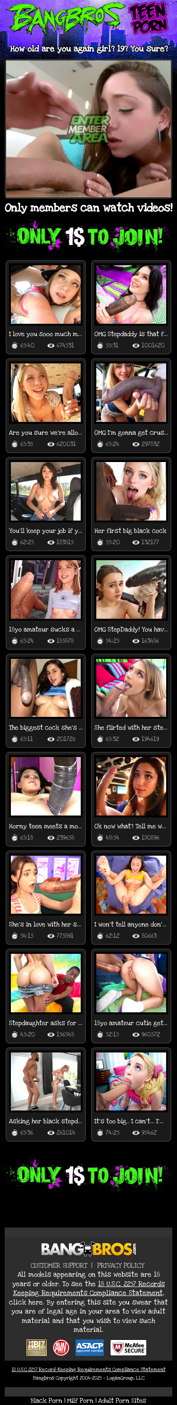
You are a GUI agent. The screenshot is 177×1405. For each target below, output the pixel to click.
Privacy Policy (120, 1265)
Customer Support (59, 1265)
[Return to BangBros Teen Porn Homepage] (88, 19)
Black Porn (46, 1401)
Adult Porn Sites (122, 1401)
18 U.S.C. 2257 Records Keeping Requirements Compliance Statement (89, 1288)
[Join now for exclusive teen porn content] (88, 237)
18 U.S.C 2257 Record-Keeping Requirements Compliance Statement (89, 1369)
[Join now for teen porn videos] (88, 1176)
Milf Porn (80, 1401)
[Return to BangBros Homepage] (88, 1249)
